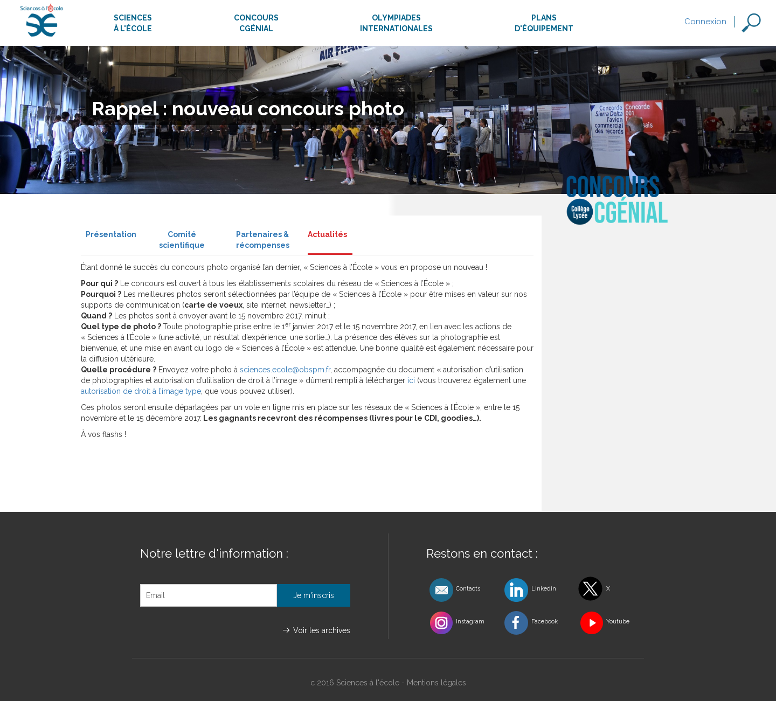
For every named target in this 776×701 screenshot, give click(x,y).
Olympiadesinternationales (396, 23)
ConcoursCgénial (256, 23)
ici (411, 380)
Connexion (705, 21)
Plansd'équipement (544, 23)
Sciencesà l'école (133, 23)
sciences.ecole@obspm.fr (285, 369)
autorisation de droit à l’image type (141, 391)
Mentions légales (436, 682)
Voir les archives (321, 630)
